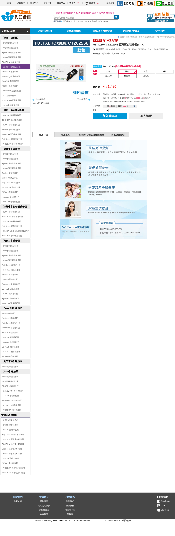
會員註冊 (48, 3)
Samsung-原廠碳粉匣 (11, 76)
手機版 (70, 514)
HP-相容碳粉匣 (8, 313)
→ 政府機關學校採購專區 (65, 13)
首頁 (9, 3)
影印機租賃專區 (131, 31)
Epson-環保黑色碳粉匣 (11, 163)
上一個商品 (40, 99)
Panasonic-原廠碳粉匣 (11, 91)
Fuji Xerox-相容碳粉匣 (11, 323)
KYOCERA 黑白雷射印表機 (13, 468)
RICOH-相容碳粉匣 (10, 356)
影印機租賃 (67, 21)
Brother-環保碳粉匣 (10, 173)
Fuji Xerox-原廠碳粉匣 (11, 67)
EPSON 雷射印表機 (10, 430)
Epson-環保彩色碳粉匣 (11, 168)
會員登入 (61, 3)
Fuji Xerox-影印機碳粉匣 (12, 139)
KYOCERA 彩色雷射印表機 (13, 473)
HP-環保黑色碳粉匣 (10, 154)
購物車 (95, 3)
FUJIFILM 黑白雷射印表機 (13, 444)
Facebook (165, 501)
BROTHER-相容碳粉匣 (11, 405)
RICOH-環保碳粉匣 (10, 192)
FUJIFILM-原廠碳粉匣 (11, 62)
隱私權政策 (44, 510)
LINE (162, 505)
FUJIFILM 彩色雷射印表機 (13, 439)
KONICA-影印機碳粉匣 (11, 134)
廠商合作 (110, 13)
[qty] (105, 110)
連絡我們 (21, 3)
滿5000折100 (109, 66)
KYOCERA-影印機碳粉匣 (12, 144)
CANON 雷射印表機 (10, 458)
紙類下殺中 (103, 21)
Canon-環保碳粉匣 (10, 178)
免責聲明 (44, 514)
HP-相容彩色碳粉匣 (10, 381)
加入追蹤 (146, 115)
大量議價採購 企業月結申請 (91, 13)
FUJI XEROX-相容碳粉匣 (12, 391)
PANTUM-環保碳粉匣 (11, 202)
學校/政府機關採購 (102, 31)
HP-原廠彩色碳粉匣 (10, 48)
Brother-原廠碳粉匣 (10, 72)
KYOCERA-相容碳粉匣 (11, 410)
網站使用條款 (44, 505)
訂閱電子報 (70, 510)
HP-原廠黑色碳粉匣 (10, 43)
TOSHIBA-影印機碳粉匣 (12, 120)
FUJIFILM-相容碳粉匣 (11, 352)
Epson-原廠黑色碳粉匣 (11, 52)
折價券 (75, 3)
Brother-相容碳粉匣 (10, 318)
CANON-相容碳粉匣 (10, 337)
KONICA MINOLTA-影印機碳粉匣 (16, 231)
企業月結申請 (45, 31)
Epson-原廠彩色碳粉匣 (11, 57)
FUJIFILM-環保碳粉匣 (11, 187)
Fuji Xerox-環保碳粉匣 (11, 183)
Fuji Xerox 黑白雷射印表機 (13, 434)
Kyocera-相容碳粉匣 (10, 342)
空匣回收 (160, 31)
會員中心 (34, 3)
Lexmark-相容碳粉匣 (10, 347)
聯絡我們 (70, 501)
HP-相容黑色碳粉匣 (10, 366)
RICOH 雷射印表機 (10, 463)
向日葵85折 (78, 21)
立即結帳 (110, 3)
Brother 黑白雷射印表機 (12, 449)
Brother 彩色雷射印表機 (12, 454)
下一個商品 (82, 99)
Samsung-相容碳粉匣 (11, 328)
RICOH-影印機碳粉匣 (11, 125)
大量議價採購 (74, 31)
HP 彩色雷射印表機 (10, 425)
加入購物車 (110, 115)
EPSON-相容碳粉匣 (10, 332)
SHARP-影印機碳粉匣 (11, 129)
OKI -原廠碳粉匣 (9, 95)
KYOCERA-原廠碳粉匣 (11, 100)
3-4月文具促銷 (91, 21)
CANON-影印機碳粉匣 (11, 115)
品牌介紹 (18, 501)
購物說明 (44, 501)
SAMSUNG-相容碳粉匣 (12, 400)
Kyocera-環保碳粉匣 (10, 197)
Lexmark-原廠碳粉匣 (10, 105)
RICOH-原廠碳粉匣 (10, 86)
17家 (133, 106)
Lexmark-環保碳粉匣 (10, 289)
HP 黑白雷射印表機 (10, 420)
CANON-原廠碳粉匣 (10, 81)
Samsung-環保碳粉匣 (11, 284)
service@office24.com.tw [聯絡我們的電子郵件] (55, 520)
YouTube (164, 510)
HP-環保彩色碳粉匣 (10, 159)
